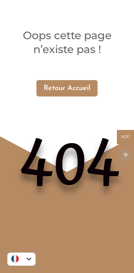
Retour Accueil (67, 88)
